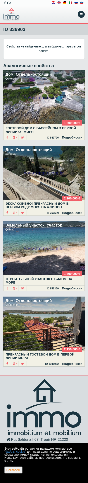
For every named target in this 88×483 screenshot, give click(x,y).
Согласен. (13, 470)
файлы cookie (15, 451)
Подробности (72, 137)
